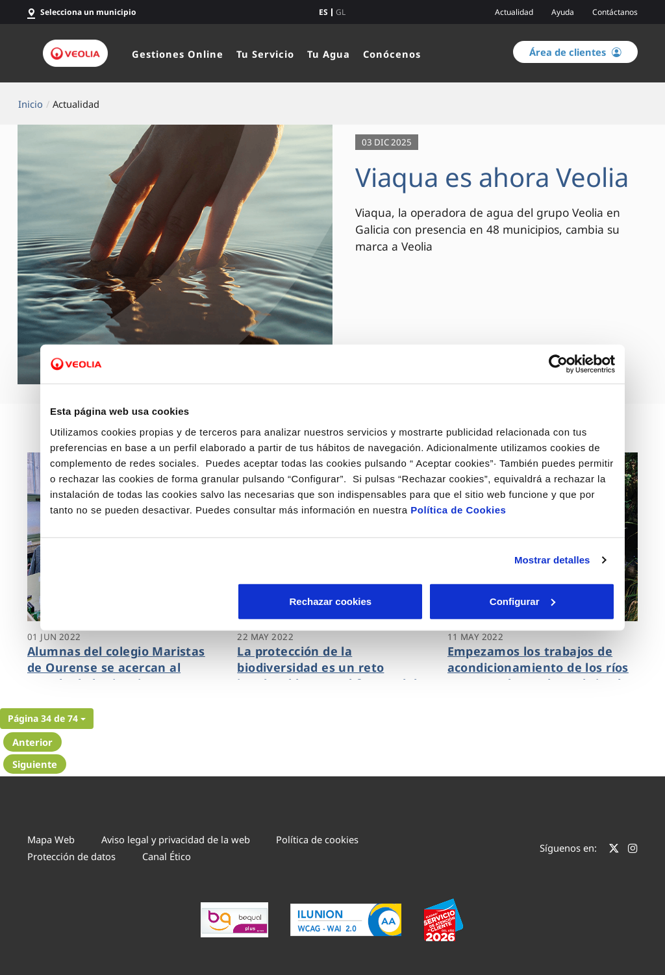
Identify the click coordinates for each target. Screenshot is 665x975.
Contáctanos (615, 12)
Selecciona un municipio (88, 12)
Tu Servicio (265, 53)
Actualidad (514, 12)
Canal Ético (166, 856)
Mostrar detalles (552, 559)
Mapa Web (51, 839)
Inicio (30, 103)
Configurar (333, 600)
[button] (47, 718)
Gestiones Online (177, 53)
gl (340, 12)
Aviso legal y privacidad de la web (175, 839)
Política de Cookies (458, 509)
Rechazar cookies (142, 600)
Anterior (32, 741)
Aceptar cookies (522, 600)
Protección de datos (71, 856)
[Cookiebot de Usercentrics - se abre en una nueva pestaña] (558, 364)
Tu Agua (328, 53)
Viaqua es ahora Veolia (492, 177)
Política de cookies (317, 839)
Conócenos (392, 53)
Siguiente (34, 764)
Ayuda (562, 12)
